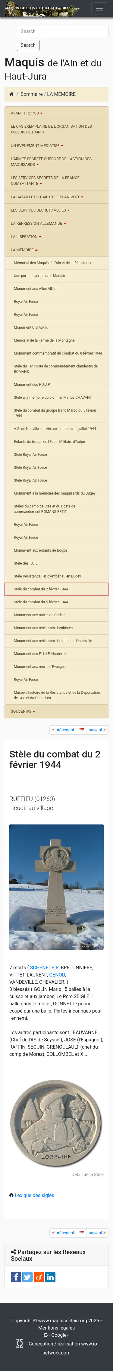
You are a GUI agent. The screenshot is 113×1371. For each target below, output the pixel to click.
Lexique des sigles (34, 1195)
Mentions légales (56, 1328)
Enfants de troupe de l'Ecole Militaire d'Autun (49, 442)
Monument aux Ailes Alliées (36, 289)
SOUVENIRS (21, 711)
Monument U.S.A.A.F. (31, 327)
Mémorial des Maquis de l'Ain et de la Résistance (53, 263)
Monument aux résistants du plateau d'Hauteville (53, 641)
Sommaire (32, 94)
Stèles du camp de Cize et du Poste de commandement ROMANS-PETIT (44, 509)
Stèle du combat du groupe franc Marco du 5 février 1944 (55, 413)
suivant (97, 729)
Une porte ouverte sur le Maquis (39, 276)
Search (28, 45)
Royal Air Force (26, 302)
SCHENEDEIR (44, 967)
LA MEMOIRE (61, 94)
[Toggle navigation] (99, 8)
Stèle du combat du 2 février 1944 (41, 589)
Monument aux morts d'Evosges (39, 667)
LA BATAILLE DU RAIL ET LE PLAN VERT (45, 197)
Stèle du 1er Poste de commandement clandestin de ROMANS (56, 369)
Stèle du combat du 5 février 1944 (41, 602)
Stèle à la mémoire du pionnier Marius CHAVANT (53, 397)
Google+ (60, 1335)
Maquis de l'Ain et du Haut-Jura (37, 8)
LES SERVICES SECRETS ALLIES (38, 210)
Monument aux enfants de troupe (40, 550)
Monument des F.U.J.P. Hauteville (40, 654)
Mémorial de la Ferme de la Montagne (44, 340)
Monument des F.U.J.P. (32, 384)
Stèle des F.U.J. (26, 563)
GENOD (56, 975)
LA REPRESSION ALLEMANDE (36, 223)
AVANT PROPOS (25, 113)
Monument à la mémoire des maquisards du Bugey (55, 493)
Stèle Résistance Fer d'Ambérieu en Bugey (47, 576)
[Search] (62, 31)
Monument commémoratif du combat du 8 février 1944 (58, 353)
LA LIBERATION (24, 236)
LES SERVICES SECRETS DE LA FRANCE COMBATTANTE (45, 180)
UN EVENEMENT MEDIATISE (35, 145)
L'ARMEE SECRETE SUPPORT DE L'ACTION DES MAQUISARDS (51, 162)
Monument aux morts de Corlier (39, 615)
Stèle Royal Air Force (30, 454)
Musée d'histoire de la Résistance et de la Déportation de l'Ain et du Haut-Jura (57, 695)
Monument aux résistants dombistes (43, 628)
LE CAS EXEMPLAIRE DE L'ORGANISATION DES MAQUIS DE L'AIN (51, 129)
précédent (63, 729)
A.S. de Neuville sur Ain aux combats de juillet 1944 (55, 429)
